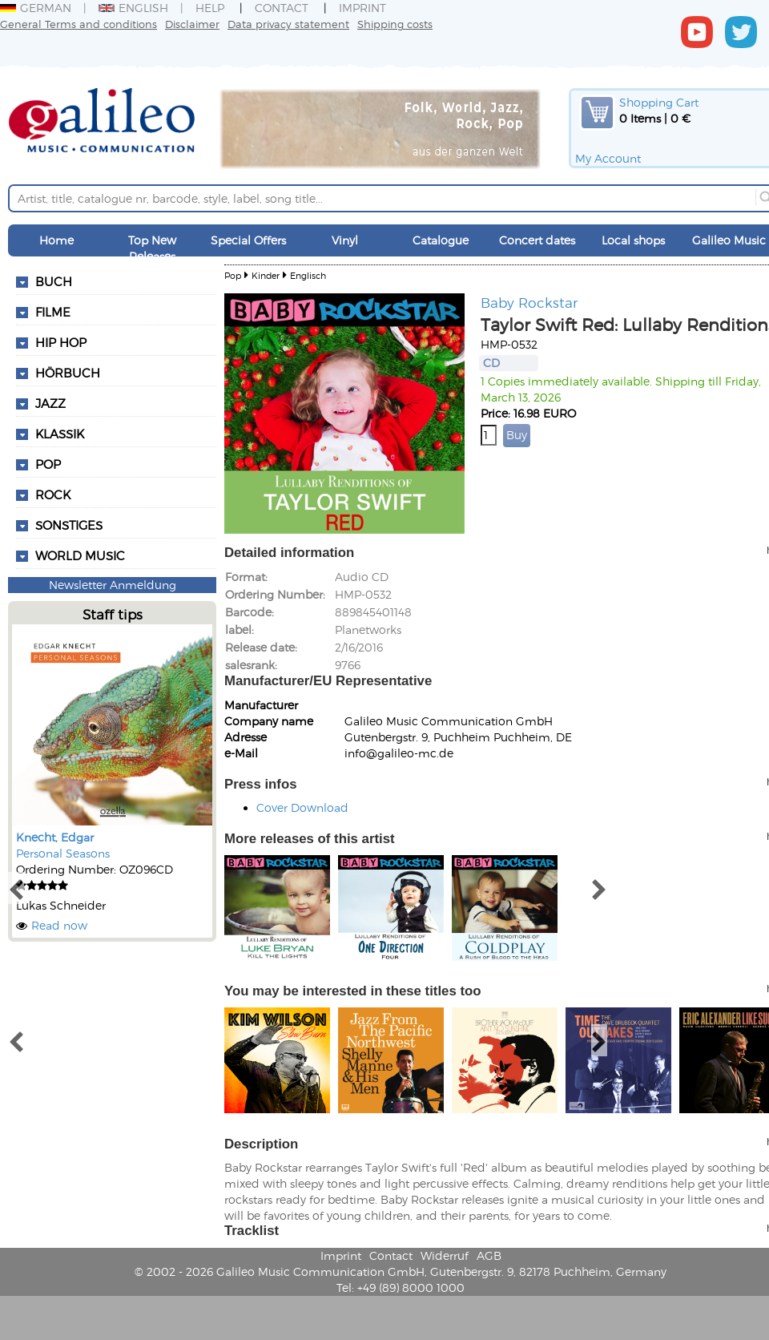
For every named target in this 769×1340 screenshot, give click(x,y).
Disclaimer (192, 24)
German (35, 7)
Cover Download (302, 807)
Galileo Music (729, 240)
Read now (59, 925)
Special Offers (248, 240)
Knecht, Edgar (55, 837)
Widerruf (445, 1255)
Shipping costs (395, 24)
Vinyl (345, 240)
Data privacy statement (288, 24)
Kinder (266, 275)
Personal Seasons (63, 853)
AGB (489, 1255)
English (133, 7)
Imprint (362, 7)
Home (56, 240)
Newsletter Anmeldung (112, 584)
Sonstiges (69, 525)
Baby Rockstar (529, 302)
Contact (281, 7)
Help (209, 7)
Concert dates (537, 240)
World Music (80, 555)
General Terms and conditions (78, 24)
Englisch (308, 275)
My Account (608, 158)
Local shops (633, 240)
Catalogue (441, 240)
